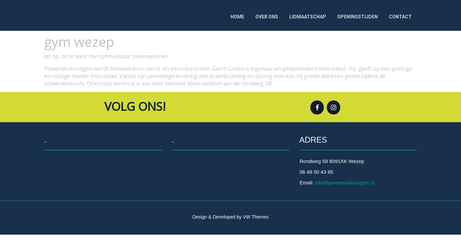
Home (237, 16)
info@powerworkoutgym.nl (344, 182)
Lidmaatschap (307, 16)
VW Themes (255, 217)
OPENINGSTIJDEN (357, 16)
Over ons (266, 16)
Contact (400, 16)
